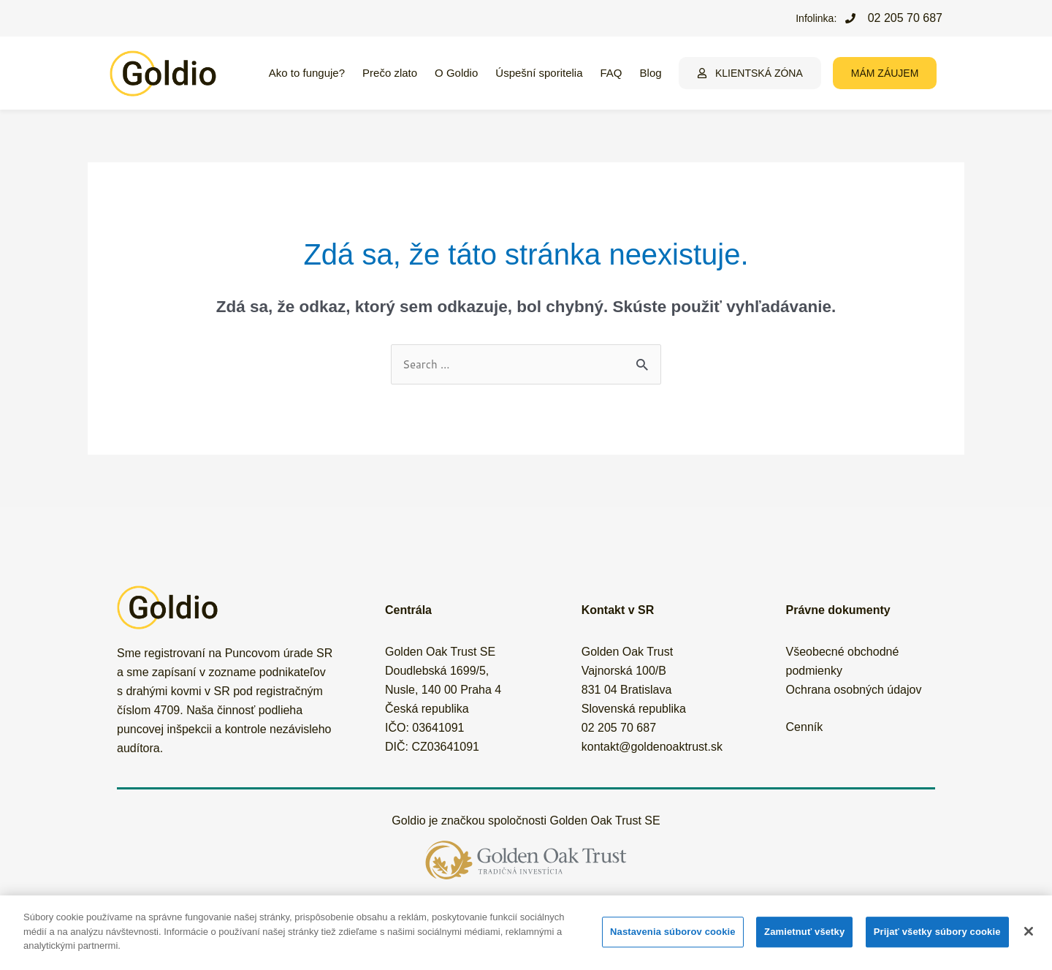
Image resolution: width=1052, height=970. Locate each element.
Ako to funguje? (307, 73)
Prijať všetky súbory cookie (937, 931)
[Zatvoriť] (1029, 931)
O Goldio (456, 73)
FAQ (611, 73)
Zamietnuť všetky (804, 931)
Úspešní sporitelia (538, 73)
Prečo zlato (389, 73)
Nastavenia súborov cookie (673, 931)
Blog (651, 73)
